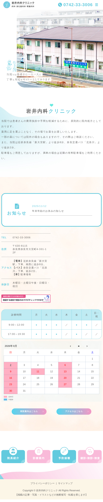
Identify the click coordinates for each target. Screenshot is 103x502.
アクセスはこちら (74, 414)
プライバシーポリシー (42, 485)
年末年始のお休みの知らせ (48, 213)
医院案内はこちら (29, 414)
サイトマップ (65, 485)
